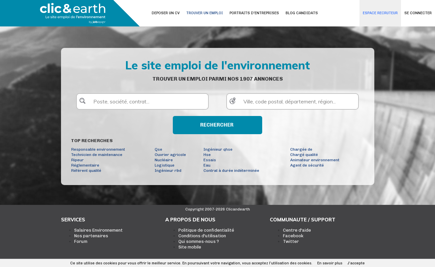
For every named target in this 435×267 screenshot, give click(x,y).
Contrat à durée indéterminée (231, 170)
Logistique (164, 165)
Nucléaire (164, 160)
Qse (158, 149)
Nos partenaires (91, 235)
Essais (209, 160)
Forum (80, 241)
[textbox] (142, 101)
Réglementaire (85, 165)
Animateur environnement (314, 160)
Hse (207, 154)
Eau (206, 165)
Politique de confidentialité (206, 230)
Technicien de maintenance (96, 154)
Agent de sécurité (307, 165)
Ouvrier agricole (170, 154)
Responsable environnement (98, 149)
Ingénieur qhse (218, 149)
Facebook (293, 235)
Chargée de (301, 149)
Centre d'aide (297, 230)
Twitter (291, 241)
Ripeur (77, 160)
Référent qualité (86, 170)
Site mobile (189, 247)
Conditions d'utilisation (202, 235)
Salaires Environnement (98, 230)
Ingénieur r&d (168, 170)
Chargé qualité (304, 154)
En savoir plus (329, 263)
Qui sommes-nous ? (198, 241)
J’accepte (356, 263)
